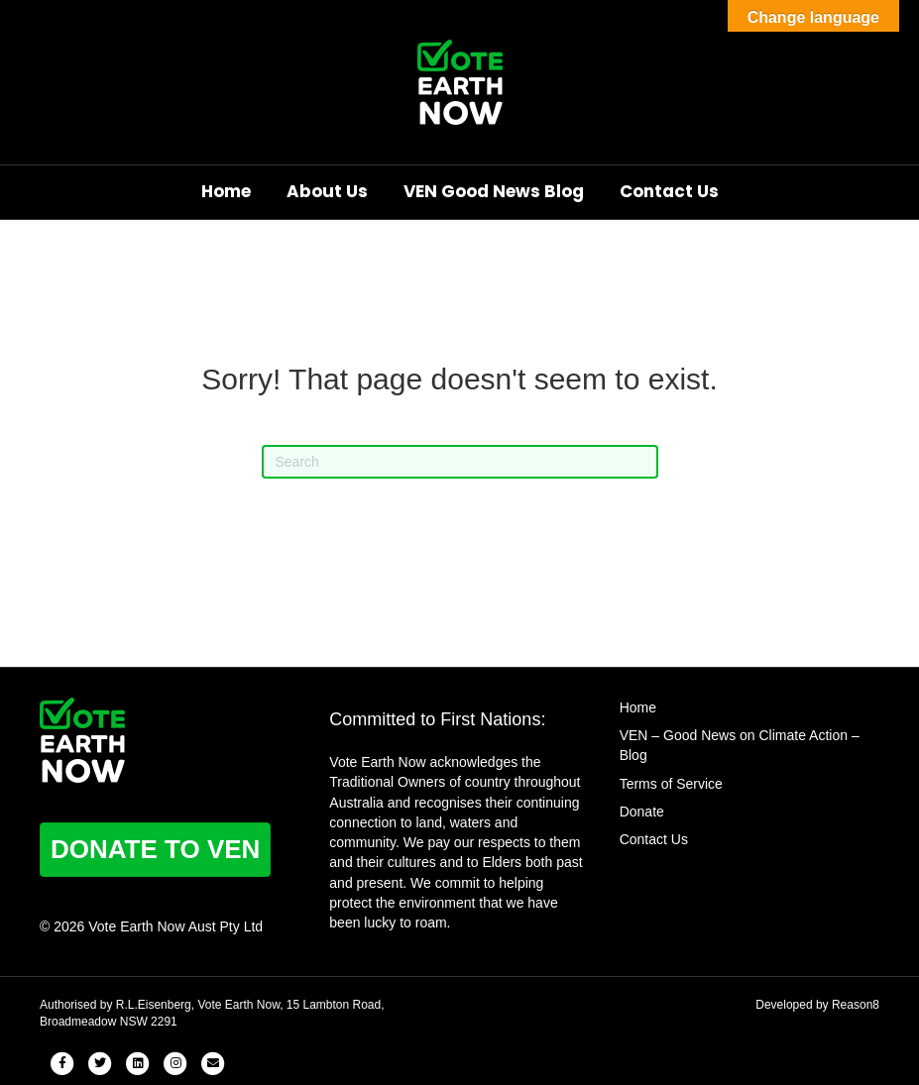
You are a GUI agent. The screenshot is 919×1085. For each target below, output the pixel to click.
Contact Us (669, 191)
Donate (642, 811)
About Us (327, 191)
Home (226, 191)
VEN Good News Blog (493, 191)
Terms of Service (671, 784)
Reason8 (855, 1005)
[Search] (460, 462)
